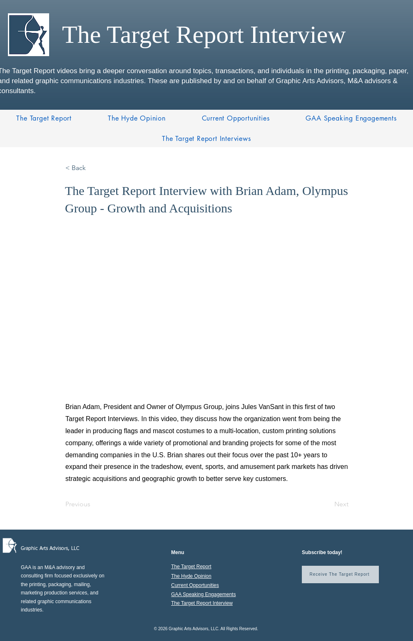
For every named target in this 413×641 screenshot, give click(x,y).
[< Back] (92, 168)
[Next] (327, 504)
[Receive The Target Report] (340, 574)
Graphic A (31, 548)
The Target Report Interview (202, 603)
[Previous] (92, 504)
